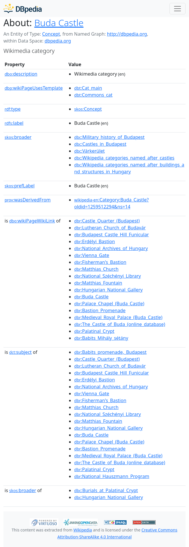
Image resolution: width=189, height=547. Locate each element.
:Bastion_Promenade (99, 310)
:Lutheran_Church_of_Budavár (110, 227)
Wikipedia (82, 530)
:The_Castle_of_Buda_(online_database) (119, 324)
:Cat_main (88, 88)
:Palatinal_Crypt (94, 331)
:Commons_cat (93, 95)
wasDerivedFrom (28, 200)
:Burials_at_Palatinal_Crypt (106, 490)
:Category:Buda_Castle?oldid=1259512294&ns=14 (111, 203)
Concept (51, 34)
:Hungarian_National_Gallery (108, 290)
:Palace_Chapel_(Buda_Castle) (109, 303)
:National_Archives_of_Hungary (111, 248)
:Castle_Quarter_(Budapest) (107, 221)
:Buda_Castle (91, 296)
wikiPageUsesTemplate (34, 88)
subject (20, 352)
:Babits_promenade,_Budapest (110, 352)
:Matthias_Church (96, 269)
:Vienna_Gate (91, 255)
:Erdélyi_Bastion (94, 241)
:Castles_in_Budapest (100, 144)
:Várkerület (89, 151)
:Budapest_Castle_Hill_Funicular (111, 234)
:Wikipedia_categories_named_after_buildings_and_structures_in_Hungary (129, 168)
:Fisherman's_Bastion (100, 262)
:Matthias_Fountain (98, 283)
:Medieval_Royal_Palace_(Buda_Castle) (118, 317)
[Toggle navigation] (177, 8)
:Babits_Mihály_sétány (101, 338)
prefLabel (20, 186)
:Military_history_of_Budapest (109, 137)
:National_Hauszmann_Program (111, 476)
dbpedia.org (58, 41)
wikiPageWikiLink (32, 221)
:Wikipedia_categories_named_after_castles (124, 158)
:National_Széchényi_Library (107, 276)
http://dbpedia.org (127, 34)
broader (18, 137)
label (14, 123)
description (21, 74)
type (13, 109)
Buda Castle (58, 22)
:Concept (88, 109)
